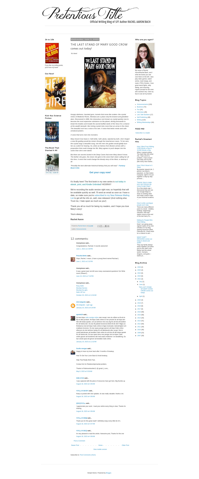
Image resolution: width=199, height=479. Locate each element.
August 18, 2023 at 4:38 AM (85, 436)
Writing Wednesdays (144, 122)
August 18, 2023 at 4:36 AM (85, 396)
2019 (139, 303)
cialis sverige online (91, 317)
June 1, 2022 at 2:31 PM (84, 261)
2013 (139, 321)
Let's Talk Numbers (143, 115)
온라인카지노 (80, 403)
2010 (139, 330)
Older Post (125, 445)
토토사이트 (80, 378)
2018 (139, 306)
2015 (139, 315)
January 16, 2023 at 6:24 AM (86, 308)
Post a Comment (79, 441)
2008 (139, 333)
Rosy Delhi (80, 286)
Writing (139, 120)
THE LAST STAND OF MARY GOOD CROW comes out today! (146, 290)
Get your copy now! (100, 172)
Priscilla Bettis (81, 256)
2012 (139, 324)
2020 (139, 300)
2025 (139, 270)
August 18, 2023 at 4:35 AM (85, 384)
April (141, 296)
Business (140, 107)
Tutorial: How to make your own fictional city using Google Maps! (144, 184)
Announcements (81, 229)
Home (100, 445)
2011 (139, 327)
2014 (139, 318)
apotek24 (79, 314)
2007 (139, 335)
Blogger (108, 473)
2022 (139, 279)
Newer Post (75, 445)
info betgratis (81, 302)
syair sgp (89, 305)
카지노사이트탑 (81, 418)
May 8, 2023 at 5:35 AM (84, 371)
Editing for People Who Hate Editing (145, 221)
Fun (138, 109)
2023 (139, 276)
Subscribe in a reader (142, 133)
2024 (139, 273)
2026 (139, 267)
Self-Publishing (142, 117)
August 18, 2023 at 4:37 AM (85, 424)
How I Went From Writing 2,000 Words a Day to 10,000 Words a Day (145, 148)
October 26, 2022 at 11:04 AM (86, 295)
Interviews (140, 112)
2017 (139, 309)
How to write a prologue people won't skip (145, 204)
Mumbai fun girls (81, 290)
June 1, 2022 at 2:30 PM (84, 249)
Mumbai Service (81, 288)
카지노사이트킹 (81, 431)
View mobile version (100, 449)
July (140, 281)
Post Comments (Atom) (88, 455)
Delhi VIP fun (80, 292)
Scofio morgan (81, 348)
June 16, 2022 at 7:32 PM (85, 276)
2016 (139, 312)
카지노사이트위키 (82, 391)
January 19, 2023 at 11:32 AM (86, 342)
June (141, 284)
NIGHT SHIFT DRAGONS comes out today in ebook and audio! (144, 240)
